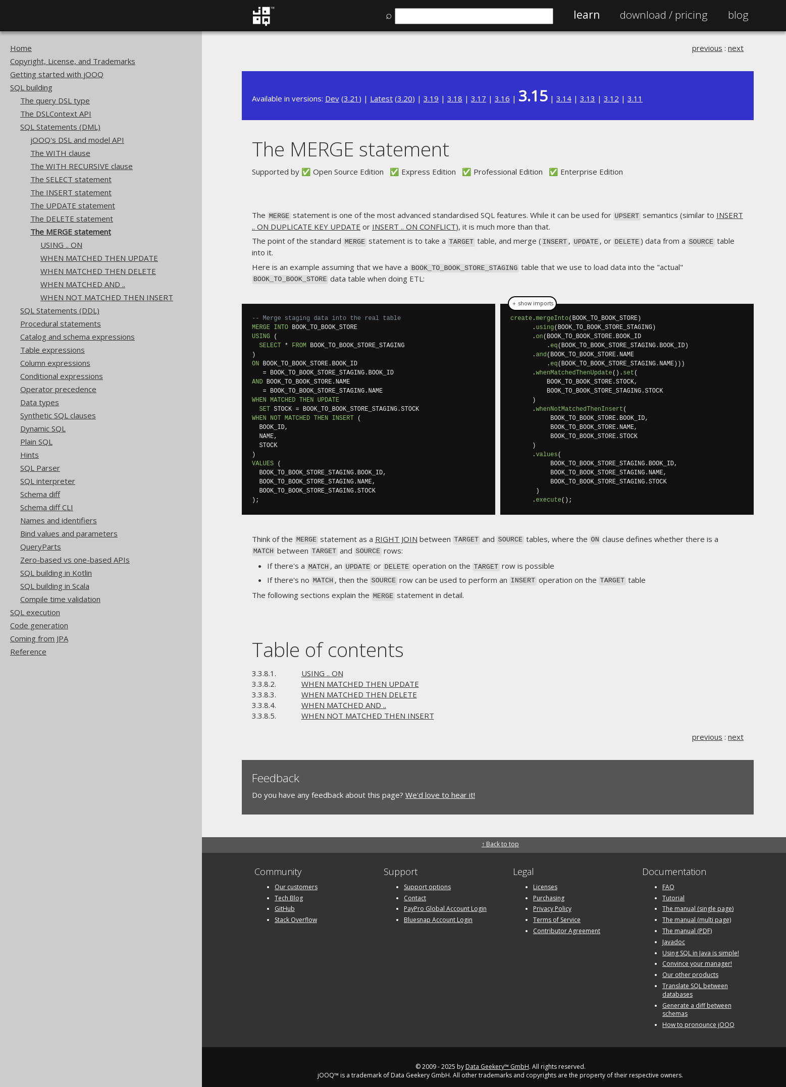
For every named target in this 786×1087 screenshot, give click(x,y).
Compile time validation (60, 599)
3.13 (587, 98)
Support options (427, 878)
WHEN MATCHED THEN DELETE (98, 271)
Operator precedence (58, 389)
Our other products (690, 966)
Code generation (39, 625)
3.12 (611, 98)
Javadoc (673, 933)
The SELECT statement (71, 179)
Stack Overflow (296, 911)
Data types (39, 402)
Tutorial (673, 889)
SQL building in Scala (54, 586)
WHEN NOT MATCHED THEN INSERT (106, 297)
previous (707, 48)
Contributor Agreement (566, 922)
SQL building (31, 87)
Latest (381, 98)
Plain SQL (36, 442)
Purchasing (548, 889)
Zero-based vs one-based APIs (75, 560)
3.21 (351, 98)
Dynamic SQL (43, 428)
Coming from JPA (39, 638)
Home (21, 48)
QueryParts (40, 546)
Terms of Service (557, 911)
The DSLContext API (55, 113)
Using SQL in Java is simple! (700, 944)
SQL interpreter (47, 481)
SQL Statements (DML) (60, 127)
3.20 (404, 98)
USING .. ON (61, 245)
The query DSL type (55, 100)
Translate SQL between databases (695, 981)
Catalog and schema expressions (77, 337)
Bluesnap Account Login (438, 911)
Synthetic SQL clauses (58, 415)
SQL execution (35, 612)
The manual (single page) (697, 900)
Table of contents (328, 640)
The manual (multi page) (696, 911)
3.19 (431, 98)
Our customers (296, 878)
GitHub (285, 900)
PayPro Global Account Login (445, 900)
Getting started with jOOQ (56, 74)
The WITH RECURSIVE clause (81, 166)
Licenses (545, 878)
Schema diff (40, 494)
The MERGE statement (70, 232)
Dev (332, 98)
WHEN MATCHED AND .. (82, 284)
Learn (586, 15)
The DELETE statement (71, 218)
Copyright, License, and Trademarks (72, 61)
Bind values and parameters (69, 533)
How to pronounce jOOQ (698, 1016)
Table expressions (52, 350)
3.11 (635, 98)
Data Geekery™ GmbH (497, 1058)
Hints (29, 455)
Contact (415, 889)
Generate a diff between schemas (696, 1001)
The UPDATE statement (72, 205)
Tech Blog (289, 889)
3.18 (454, 98)
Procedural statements (60, 323)
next (736, 48)
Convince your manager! (697, 955)
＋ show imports (532, 299)
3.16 (502, 98)
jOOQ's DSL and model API (77, 140)
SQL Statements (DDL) (59, 310)
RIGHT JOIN (396, 535)
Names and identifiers (58, 520)
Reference (28, 651)
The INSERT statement (71, 192)
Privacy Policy (552, 900)
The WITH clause (60, 153)
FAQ (668, 878)
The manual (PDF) (687, 922)
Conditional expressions (61, 376)
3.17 (478, 98)
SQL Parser (40, 468)
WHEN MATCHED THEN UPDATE (99, 258)
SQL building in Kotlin (56, 573)
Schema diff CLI (46, 507)
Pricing (664, 15)
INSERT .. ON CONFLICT (414, 226)
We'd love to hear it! (440, 786)
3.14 (563, 98)
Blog (738, 15)
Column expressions (55, 363)
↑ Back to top (500, 835)
